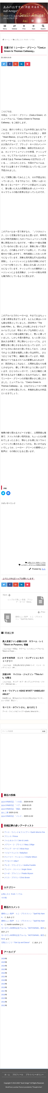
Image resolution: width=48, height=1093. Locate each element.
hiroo (3, 939)
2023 (3, 969)
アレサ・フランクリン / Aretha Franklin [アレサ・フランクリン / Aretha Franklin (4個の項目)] (20, 865)
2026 (3, 959)
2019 (3, 984)
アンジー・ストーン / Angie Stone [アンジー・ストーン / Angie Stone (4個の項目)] (18, 869)
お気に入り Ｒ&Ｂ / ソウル (25, 40)
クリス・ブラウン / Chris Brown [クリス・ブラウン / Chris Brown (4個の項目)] (17, 877)
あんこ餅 (4, 812)
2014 (3, 1002)
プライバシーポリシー (35, 1075)
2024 (3, 966)
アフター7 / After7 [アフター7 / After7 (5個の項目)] (11, 861)
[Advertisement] (24, 85)
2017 (3, 991)
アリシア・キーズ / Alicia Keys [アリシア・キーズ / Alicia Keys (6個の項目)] (16, 849)
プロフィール (17, 1075)
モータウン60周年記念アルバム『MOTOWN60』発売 (22, 928)
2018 (3, 987)
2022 (3, 973)
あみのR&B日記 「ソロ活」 (12, 802)
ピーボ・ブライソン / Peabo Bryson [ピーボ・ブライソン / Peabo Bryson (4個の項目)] (18, 873)
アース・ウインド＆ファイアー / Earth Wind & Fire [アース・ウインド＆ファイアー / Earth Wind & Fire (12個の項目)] (24, 832)
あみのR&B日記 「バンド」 (12, 816)
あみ (44, 569)
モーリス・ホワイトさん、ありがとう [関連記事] (19, 707)
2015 (3, 998)
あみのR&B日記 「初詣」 (11, 809)
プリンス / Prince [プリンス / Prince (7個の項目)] (11, 836)
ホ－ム (7, 1075)
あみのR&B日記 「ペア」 (11, 805)
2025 (3, 962)
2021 (3, 977)
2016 (3, 995)
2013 (3, 1005)
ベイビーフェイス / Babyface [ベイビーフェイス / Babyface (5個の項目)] (16, 853)
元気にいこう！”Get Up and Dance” (16, 942)
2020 (3, 980)
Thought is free (37, 1087)
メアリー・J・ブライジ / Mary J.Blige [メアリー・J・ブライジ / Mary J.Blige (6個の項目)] (19, 845)
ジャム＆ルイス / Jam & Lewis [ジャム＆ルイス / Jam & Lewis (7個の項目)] (16, 840)
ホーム (7, 40)
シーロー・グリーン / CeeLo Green (33, 565)
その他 (4, 898)
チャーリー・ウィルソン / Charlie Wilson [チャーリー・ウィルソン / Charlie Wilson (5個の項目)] (20, 857)
